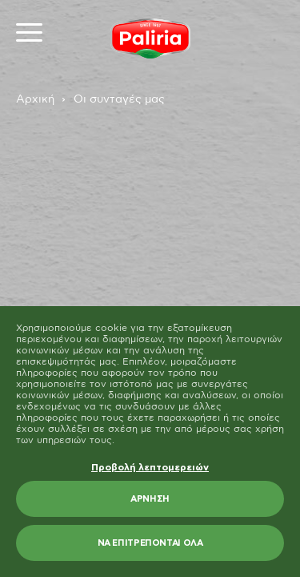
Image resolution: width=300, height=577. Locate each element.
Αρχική (35, 99)
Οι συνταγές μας (119, 99)
